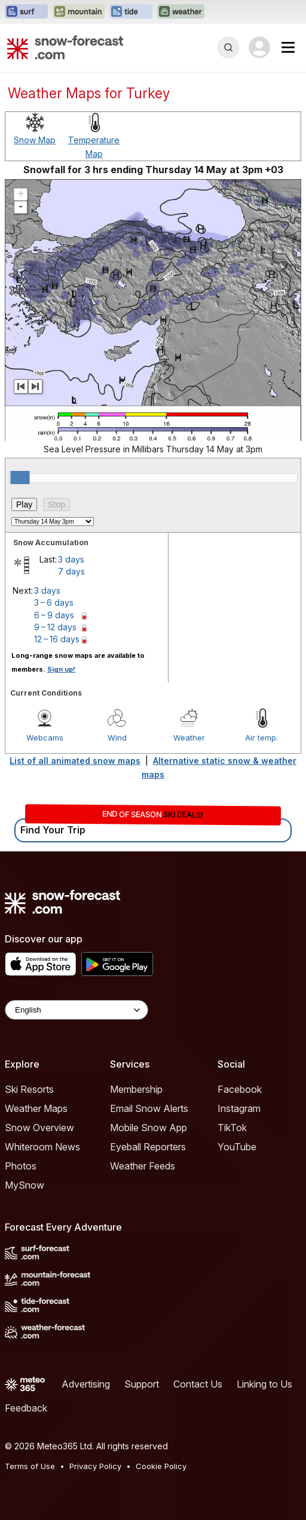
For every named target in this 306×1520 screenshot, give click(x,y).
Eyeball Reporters (148, 1147)
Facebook (240, 1089)
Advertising (86, 1384)
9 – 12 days (55, 627)
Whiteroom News (42, 1147)
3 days (71, 559)
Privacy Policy (95, 1466)
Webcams (44, 737)
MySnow (24, 1185)
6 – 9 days (54, 615)
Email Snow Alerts (149, 1108)
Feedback (26, 1408)
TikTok (232, 1128)
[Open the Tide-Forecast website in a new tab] (130, 12)
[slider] (20, 477)
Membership (136, 1089)
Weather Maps (36, 1108)
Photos (20, 1166)
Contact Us (197, 1384)
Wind (117, 737)
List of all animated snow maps (75, 761)
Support (141, 1384)
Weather (189, 737)
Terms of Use (30, 1466)
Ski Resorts (29, 1089)
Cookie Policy (161, 1466)
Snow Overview (39, 1128)
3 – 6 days (54, 602)
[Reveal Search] (228, 47)
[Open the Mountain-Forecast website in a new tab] (79, 12)
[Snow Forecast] (65, 47)
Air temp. (261, 737)
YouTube (237, 1147)
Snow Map (35, 140)
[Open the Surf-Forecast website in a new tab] (26, 12)
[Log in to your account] (259, 47)
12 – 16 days (56, 639)
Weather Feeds (142, 1166)
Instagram (239, 1108)
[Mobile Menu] (288, 47)
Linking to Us (264, 1384)
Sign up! (61, 669)
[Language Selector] (76, 1010)
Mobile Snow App (148, 1128)
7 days (71, 571)
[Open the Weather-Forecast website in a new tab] (180, 12)
